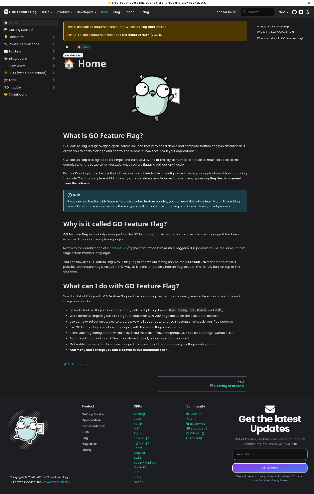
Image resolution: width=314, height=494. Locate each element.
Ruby (137, 477)
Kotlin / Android (145, 463)
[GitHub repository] (294, 12)
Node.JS (140, 467)
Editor (129, 12)
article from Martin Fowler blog (217, 201)
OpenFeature (91, 420)
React (138, 448)
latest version (139, 35)
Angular (139, 453)
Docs (105, 12)
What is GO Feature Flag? (273, 26)
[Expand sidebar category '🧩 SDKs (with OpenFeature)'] (53, 73)
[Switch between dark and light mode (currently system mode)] (307, 12)
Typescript (142, 443)
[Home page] (67, 47)
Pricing (144, 12)
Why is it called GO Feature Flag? (278, 32)
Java (137, 419)
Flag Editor (89, 444)
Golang (139, 414)
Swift (137, 458)
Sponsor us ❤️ (225, 12)
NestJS (139, 482)
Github (195, 433)
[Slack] (301, 12)
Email (194, 438)
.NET (137, 429)
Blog (116, 12)
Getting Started (93, 414)
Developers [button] (85, 12)
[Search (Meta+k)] (257, 12)
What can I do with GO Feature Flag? (280, 38)
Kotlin (138, 424)
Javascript (142, 438)
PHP (136, 472)
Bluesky (201, 2)
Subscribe (270, 468)
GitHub (170, 2)
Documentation (93, 426)
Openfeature (116, 248)
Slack (193, 414)
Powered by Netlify (56, 482)
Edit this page (75, 364)
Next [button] (282, 12)
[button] (30, 37)
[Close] (309, 3)
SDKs (85, 432)
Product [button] (63, 12)
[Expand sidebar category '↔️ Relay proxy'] (53, 65)
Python (139, 433)
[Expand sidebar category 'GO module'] (53, 87)
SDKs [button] (45, 12)
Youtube (196, 429)
